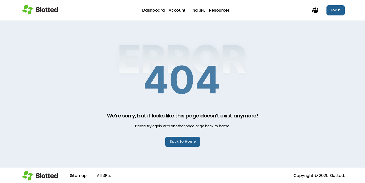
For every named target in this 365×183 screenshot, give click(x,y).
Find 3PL (197, 10)
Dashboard (153, 10)
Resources (219, 10)
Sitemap (78, 175)
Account (177, 10)
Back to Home (183, 141)
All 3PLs (104, 175)
